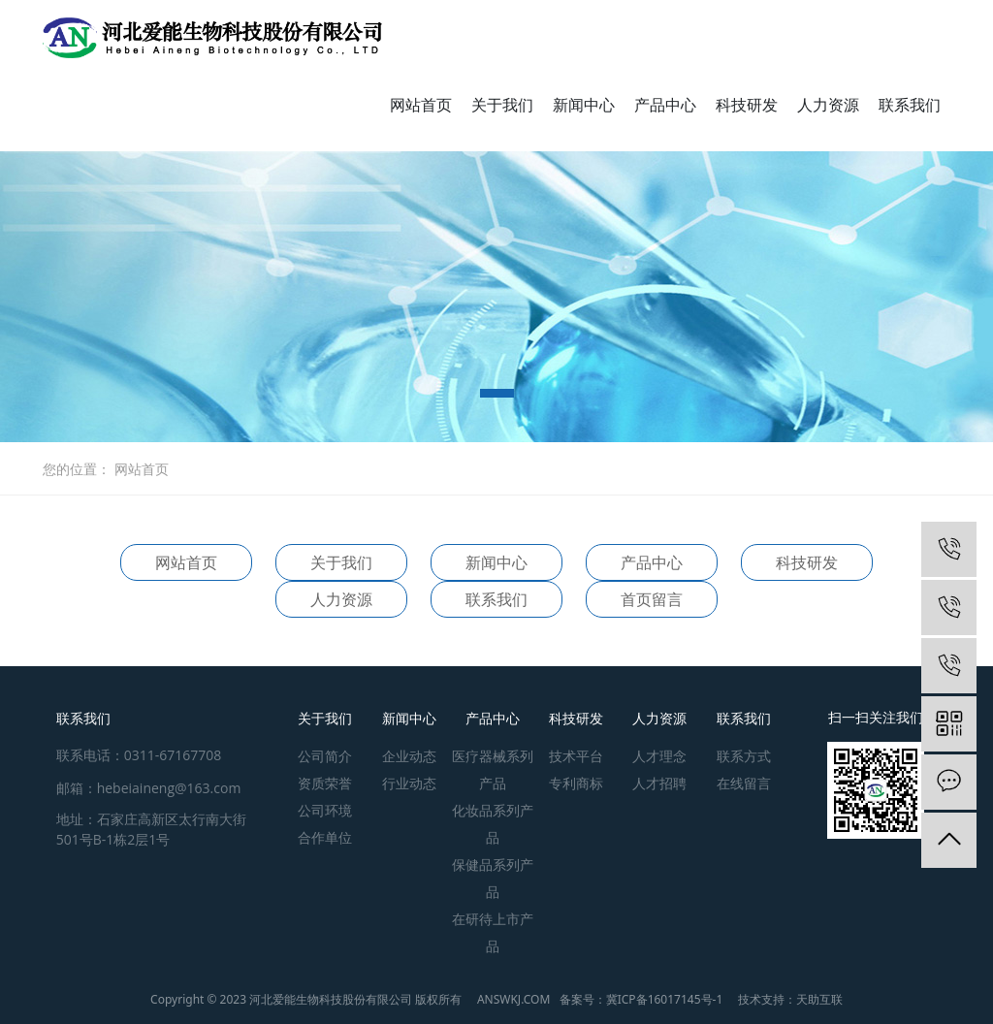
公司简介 (325, 756)
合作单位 (325, 837)
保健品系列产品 (492, 878)
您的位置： (77, 469)
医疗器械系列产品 (492, 769)
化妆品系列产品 (492, 824)
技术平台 (576, 756)
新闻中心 (584, 104)
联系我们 (910, 104)
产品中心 (665, 104)
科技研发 (747, 104)
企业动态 (409, 756)
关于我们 (502, 104)
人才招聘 (659, 783)
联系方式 (744, 756)
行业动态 (409, 783)
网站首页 (421, 104)
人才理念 (659, 756)
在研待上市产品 (492, 932)
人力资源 (828, 104)
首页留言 (652, 599)
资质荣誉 (325, 783)
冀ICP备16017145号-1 (664, 999)
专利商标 (576, 783)
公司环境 (325, 810)
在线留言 (744, 783)
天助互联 (819, 999)
